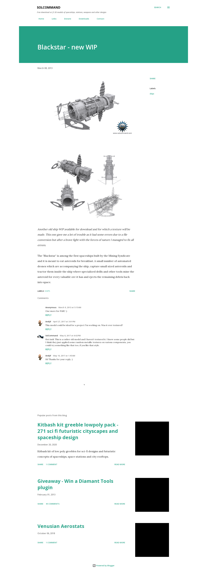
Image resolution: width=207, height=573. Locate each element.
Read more (119, 464)
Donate (66, 18)
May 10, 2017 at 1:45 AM (64, 355)
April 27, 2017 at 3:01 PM (64, 321)
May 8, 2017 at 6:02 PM (70, 335)
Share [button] (153, 78)
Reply (48, 315)
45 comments (52, 504)
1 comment (51, 464)
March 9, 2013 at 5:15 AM (69, 307)
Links (52, 18)
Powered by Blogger (103, 565)
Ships (152, 93)
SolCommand (48, 7)
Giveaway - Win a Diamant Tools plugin (75, 484)
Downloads (82, 18)
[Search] (157, 7)
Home (39, 18)
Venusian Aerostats (60, 526)
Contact (99, 18)
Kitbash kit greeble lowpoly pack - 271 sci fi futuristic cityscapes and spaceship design (77, 431)
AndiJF (48, 321)
